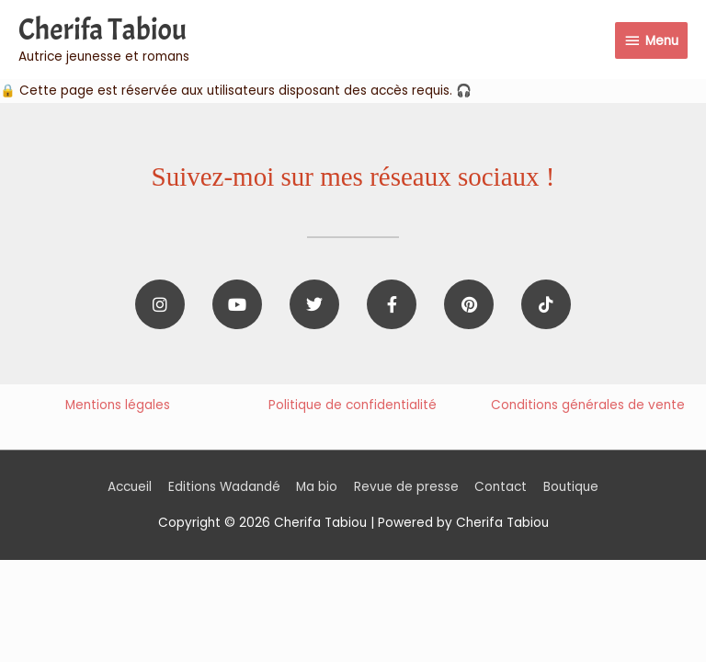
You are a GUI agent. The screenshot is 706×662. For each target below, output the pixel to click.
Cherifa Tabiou (102, 30)
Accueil (130, 487)
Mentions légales (117, 405)
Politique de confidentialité (352, 405)
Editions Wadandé (224, 487)
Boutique (570, 487)
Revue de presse (406, 487)
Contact (500, 487)
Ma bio (316, 487)
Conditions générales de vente (588, 405)
